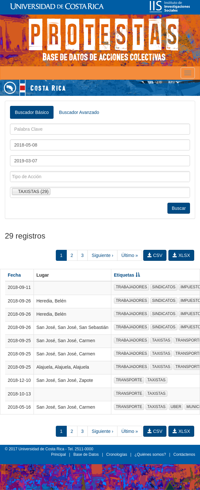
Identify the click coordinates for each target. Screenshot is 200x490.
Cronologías (116, 454)
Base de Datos (86, 454)
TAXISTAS (161, 340)
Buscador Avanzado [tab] (79, 112)
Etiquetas (127, 275)
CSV (155, 255)
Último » (129, 255)
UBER (176, 406)
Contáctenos (184, 454)
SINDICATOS (163, 287)
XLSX (181, 255)
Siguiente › (102, 255)
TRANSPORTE (129, 380)
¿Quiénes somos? (150, 454)
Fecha (14, 275)
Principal (58, 454)
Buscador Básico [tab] (32, 112)
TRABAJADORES (131, 287)
